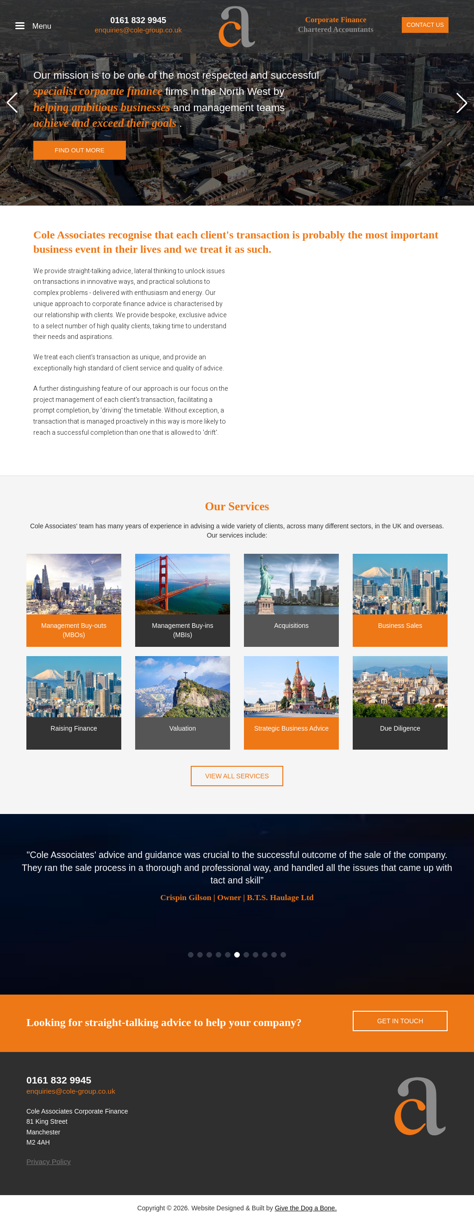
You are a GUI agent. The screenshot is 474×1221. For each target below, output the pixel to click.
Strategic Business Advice (291, 728)
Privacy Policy (48, 1161)
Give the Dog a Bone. (306, 1208)
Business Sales (400, 625)
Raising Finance (73, 728)
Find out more (79, 150)
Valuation (182, 728)
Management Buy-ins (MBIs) (182, 630)
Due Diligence (400, 728)
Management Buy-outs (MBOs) (73, 630)
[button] (12, 103)
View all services (237, 776)
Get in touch (400, 1021)
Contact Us (425, 25)
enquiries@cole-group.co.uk (137, 30)
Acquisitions (291, 625)
